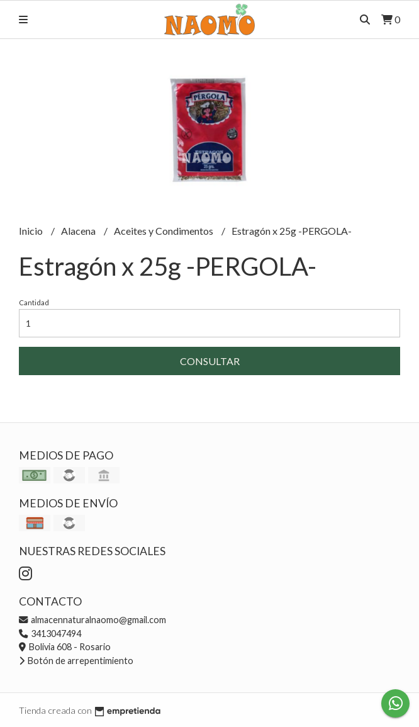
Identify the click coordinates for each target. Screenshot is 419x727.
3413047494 (50, 633)
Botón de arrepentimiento (76, 660)
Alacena (79, 231)
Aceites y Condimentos (164, 231)
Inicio (32, 231)
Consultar (210, 361)
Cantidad (34, 302)
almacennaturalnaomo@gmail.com (92, 619)
